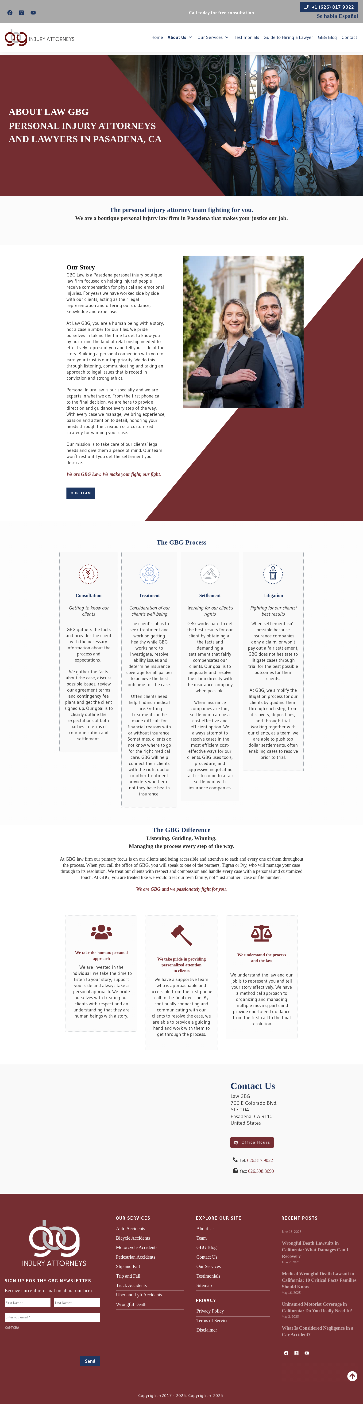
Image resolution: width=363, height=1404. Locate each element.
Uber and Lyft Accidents (139, 1294)
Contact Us (206, 1257)
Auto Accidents (130, 1228)
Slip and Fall (128, 1266)
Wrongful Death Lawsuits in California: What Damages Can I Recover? (315, 1250)
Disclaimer (206, 1329)
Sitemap (204, 1285)
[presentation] (40, 1341)
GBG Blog (206, 1247)
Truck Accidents (131, 1285)
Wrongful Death (131, 1304)
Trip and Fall (128, 1276)
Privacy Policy (210, 1310)
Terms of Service (212, 1320)
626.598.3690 (261, 1171)
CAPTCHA (12, 1327)
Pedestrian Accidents (135, 1257)
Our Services (208, 1266)
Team (201, 1238)
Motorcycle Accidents (136, 1247)
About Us (205, 1228)
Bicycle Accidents (133, 1238)
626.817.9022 (260, 1160)
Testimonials (208, 1276)
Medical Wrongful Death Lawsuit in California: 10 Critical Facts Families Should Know (319, 1280)
